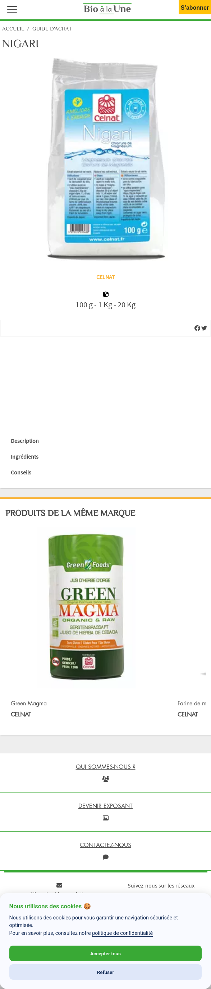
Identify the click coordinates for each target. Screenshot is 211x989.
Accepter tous (105, 953)
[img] (197, 328)
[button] (10, 9)
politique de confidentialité (122, 933)
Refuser (105, 972)
